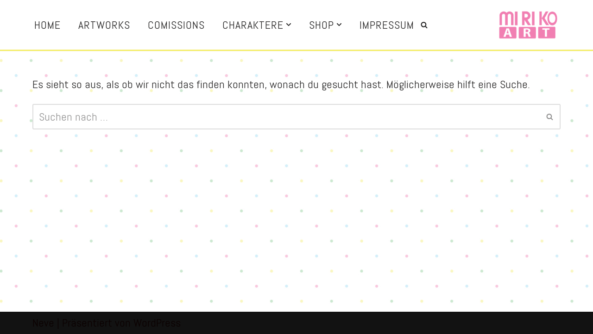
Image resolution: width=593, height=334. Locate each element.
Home (47, 25)
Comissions (176, 25)
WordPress (157, 322)
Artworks (104, 25)
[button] (288, 24)
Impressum (387, 25)
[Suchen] (424, 24)
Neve (43, 322)
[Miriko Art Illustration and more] (528, 24)
